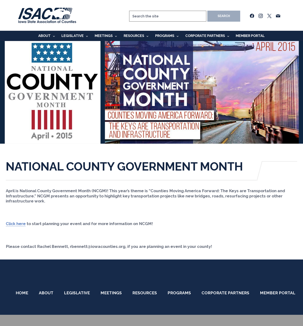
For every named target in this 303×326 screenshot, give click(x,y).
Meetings (104, 36)
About (44, 36)
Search (224, 16)
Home (22, 292)
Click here (16, 223)
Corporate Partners (205, 36)
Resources (134, 36)
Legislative (72, 36)
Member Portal (250, 36)
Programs (164, 36)
